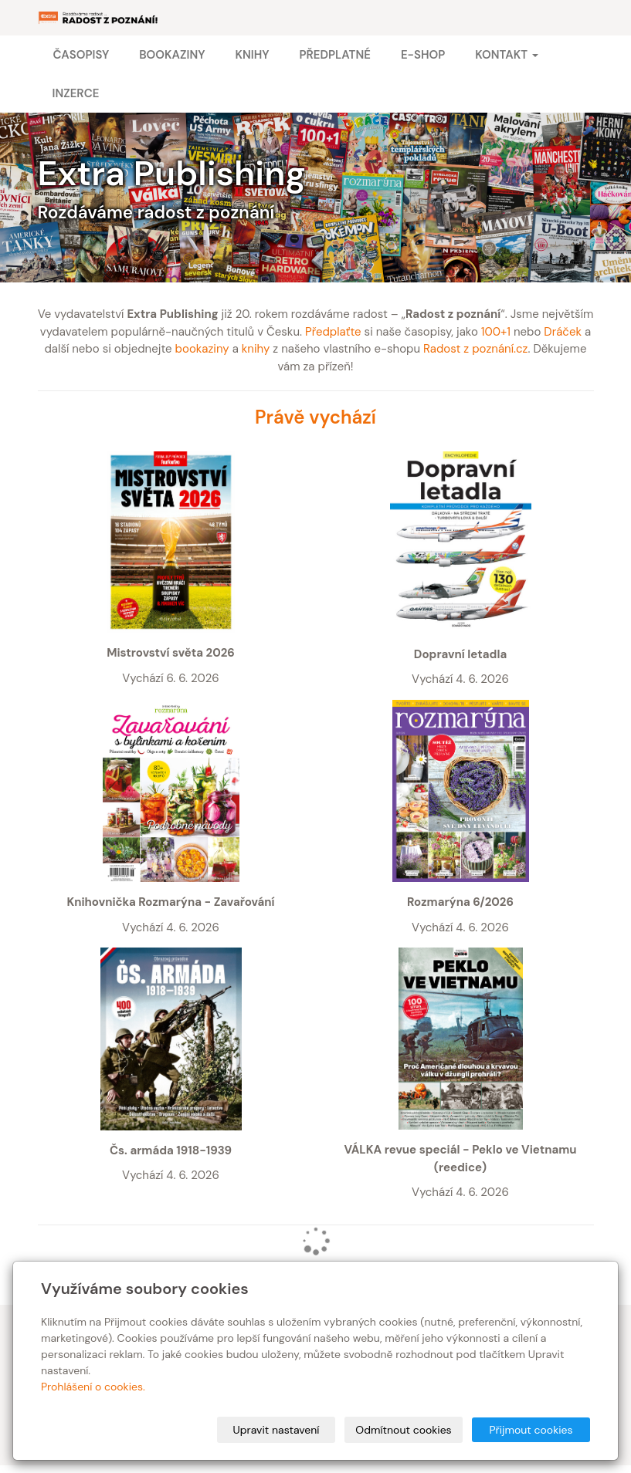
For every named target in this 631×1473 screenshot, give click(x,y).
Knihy (252, 55)
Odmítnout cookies (403, 1430)
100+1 (496, 332)
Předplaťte (333, 332)
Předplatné (334, 55)
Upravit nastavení (276, 1430)
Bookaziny (172, 55)
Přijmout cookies (530, 1430)
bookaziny (202, 348)
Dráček (563, 332)
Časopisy (81, 55)
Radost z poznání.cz (475, 348)
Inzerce (76, 93)
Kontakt (506, 55)
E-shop (423, 55)
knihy (256, 348)
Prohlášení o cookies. (93, 1387)
